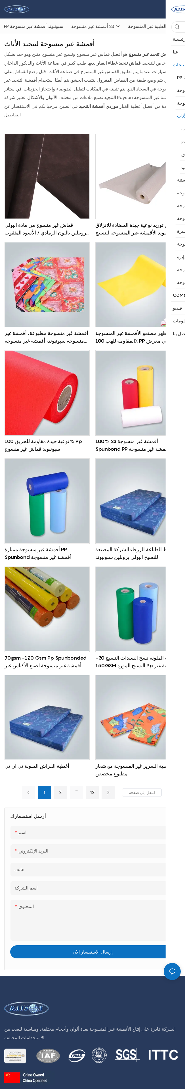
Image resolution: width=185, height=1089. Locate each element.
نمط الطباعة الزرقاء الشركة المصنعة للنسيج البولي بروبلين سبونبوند (133, 553)
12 (92, 792)
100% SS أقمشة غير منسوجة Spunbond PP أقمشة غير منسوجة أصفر (132, 445)
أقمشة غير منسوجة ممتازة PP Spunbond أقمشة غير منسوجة (38, 553)
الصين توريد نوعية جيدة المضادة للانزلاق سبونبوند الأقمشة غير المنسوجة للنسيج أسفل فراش (136, 229)
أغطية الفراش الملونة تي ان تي (37, 766)
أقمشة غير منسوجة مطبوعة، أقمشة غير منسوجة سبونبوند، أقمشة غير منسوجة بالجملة (46, 337)
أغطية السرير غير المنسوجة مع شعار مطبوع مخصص (133, 770)
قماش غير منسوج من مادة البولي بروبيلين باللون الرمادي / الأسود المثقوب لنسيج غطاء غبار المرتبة (46, 229)
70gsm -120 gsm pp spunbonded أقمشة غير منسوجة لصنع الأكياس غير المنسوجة (46, 662)
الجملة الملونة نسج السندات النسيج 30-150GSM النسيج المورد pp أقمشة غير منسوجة (136, 662)
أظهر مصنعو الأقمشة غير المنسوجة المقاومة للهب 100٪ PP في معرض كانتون (132, 337)
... (76, 789)
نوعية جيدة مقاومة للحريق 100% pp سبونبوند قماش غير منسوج (43, 445)
